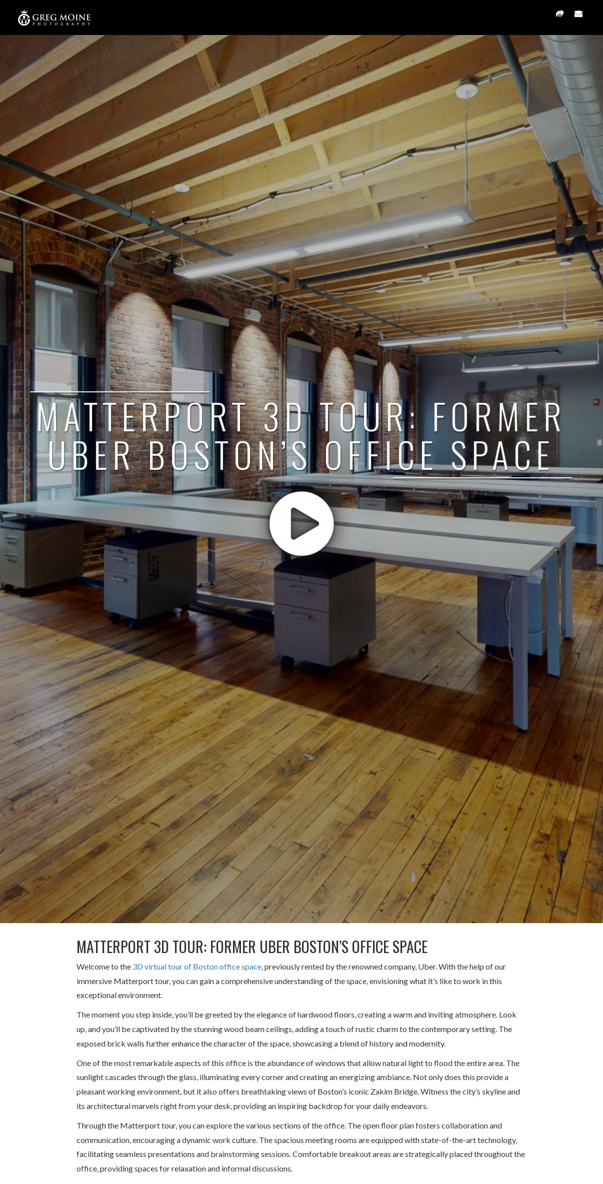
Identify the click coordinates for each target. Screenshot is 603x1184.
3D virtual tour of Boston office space (197, 966)
